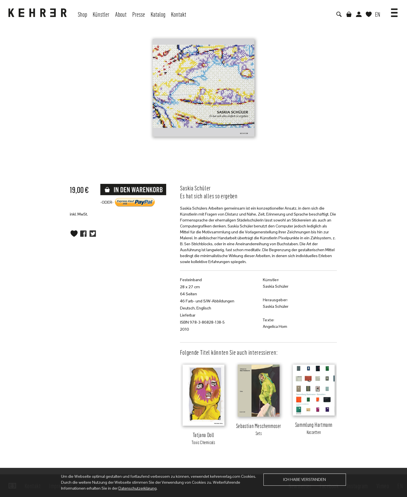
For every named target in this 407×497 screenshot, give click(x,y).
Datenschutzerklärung (137, 488)
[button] (394, 10)
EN (377, 14)
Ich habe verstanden (304, 479)
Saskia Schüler (275, 286)
